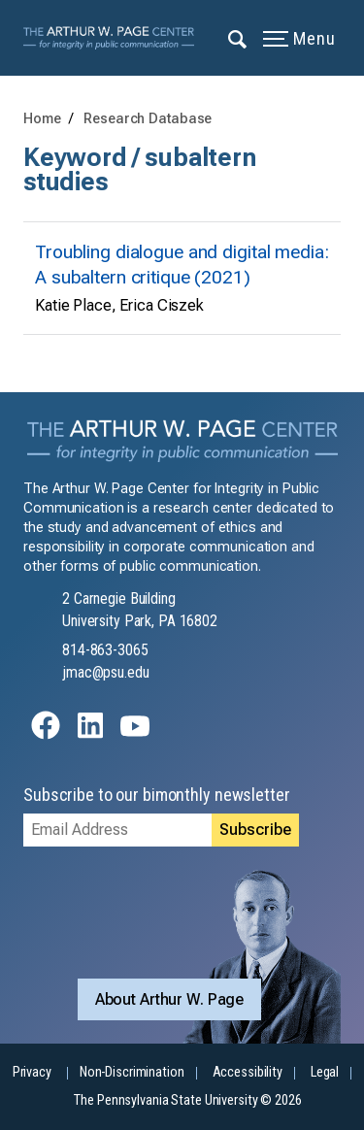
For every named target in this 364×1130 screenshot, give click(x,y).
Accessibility (247, 1072)
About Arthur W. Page (170, 999)
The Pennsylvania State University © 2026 (187, 1100)
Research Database (147, 119)
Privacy (32, 1072)
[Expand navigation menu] (238, 37)
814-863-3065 (105, 650)
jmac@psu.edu (105, 672)
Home (42, 119)
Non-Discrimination (132, 1072)
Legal (325, 1072)
